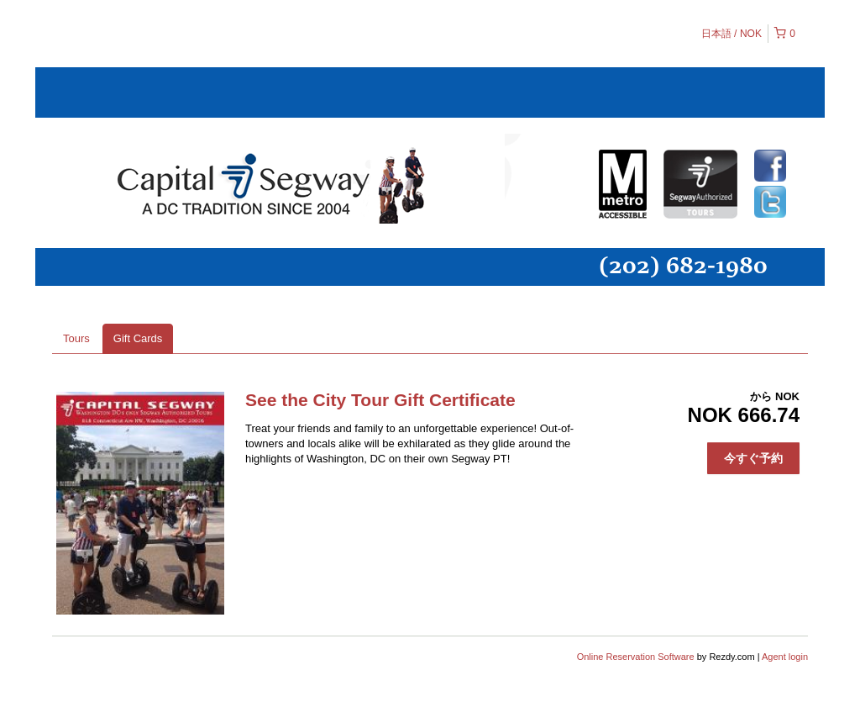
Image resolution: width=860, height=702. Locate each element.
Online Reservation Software (636, 657)
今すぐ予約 (753, 458)
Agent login (785, 657)
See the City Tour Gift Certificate (380, 399)
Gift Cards (138, 338)
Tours (76, 338)
